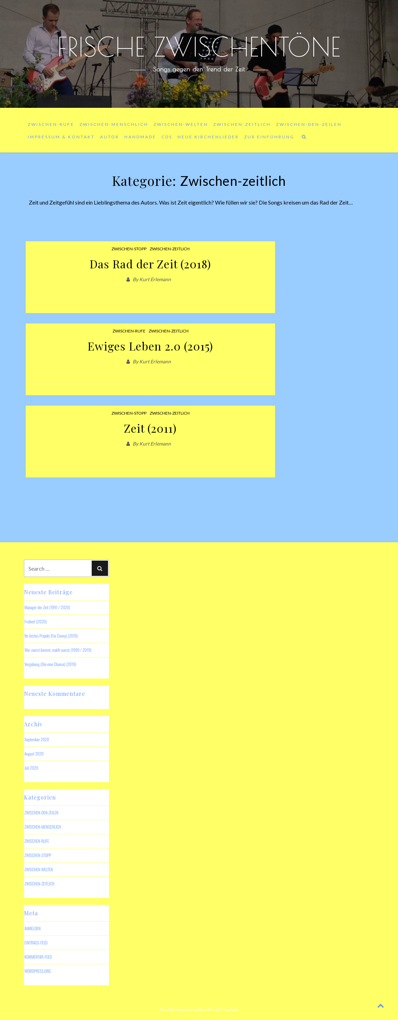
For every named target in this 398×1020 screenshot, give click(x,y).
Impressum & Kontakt (61, 136)
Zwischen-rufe (51, 124)
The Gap (230, 1009)
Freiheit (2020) (35, 621)
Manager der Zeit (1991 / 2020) (47, 607)
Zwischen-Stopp (129, 248)
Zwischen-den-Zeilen (309, 124)
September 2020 (36, 739)
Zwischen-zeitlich (242, 124)
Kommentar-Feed (38, 957)
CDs (166, 136)
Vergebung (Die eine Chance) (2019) (50, 664)
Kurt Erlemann (155, 279)
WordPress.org (37, 971)
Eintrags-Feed (35, 942)
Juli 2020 (31, 768)
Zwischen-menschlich (114, 124)
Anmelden (32, 928)
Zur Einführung (269, 136)
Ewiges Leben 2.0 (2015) (150, 345)
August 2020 (33, 754)
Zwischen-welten (181, 124)
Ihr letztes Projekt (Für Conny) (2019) (50, 636)
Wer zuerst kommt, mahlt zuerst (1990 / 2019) (57, 650)
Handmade (140, 136)
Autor (109, 136)
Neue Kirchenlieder (208, 136)
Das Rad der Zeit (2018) (150, 263)
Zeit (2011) (150, 428)
